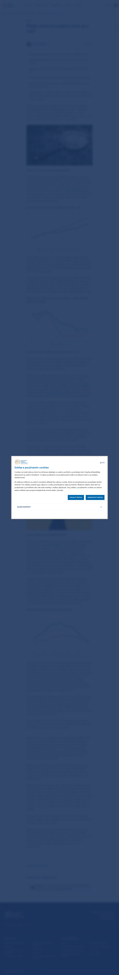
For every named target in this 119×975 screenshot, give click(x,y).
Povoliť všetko (76, 497)
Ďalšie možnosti (24, 507)
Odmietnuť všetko (95, 497)
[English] (102, 462)
